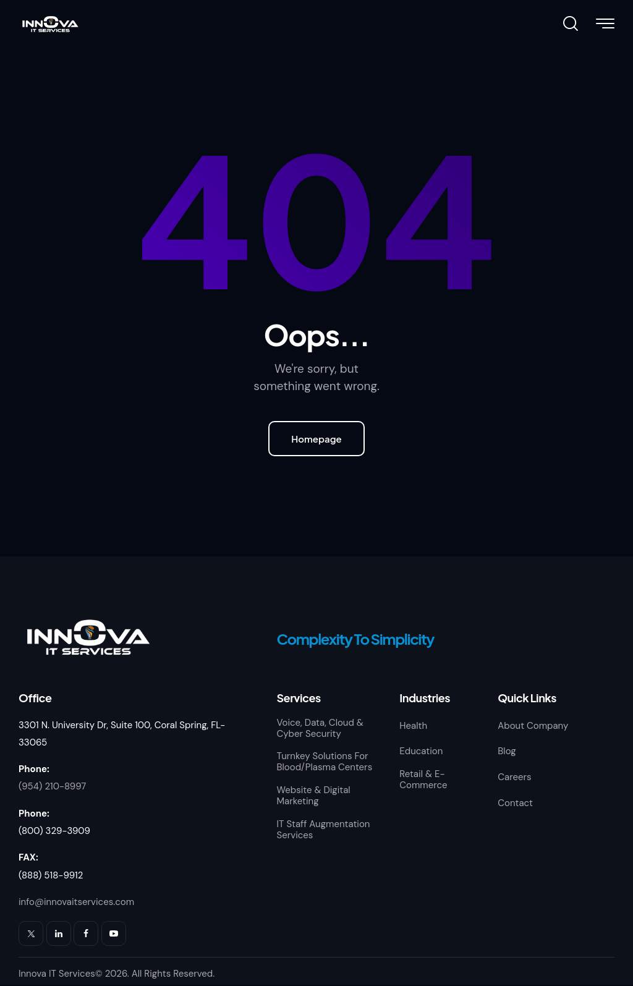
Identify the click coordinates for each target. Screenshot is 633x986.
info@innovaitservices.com (76, 902)
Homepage (316, 438)
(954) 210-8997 (52, 787)
